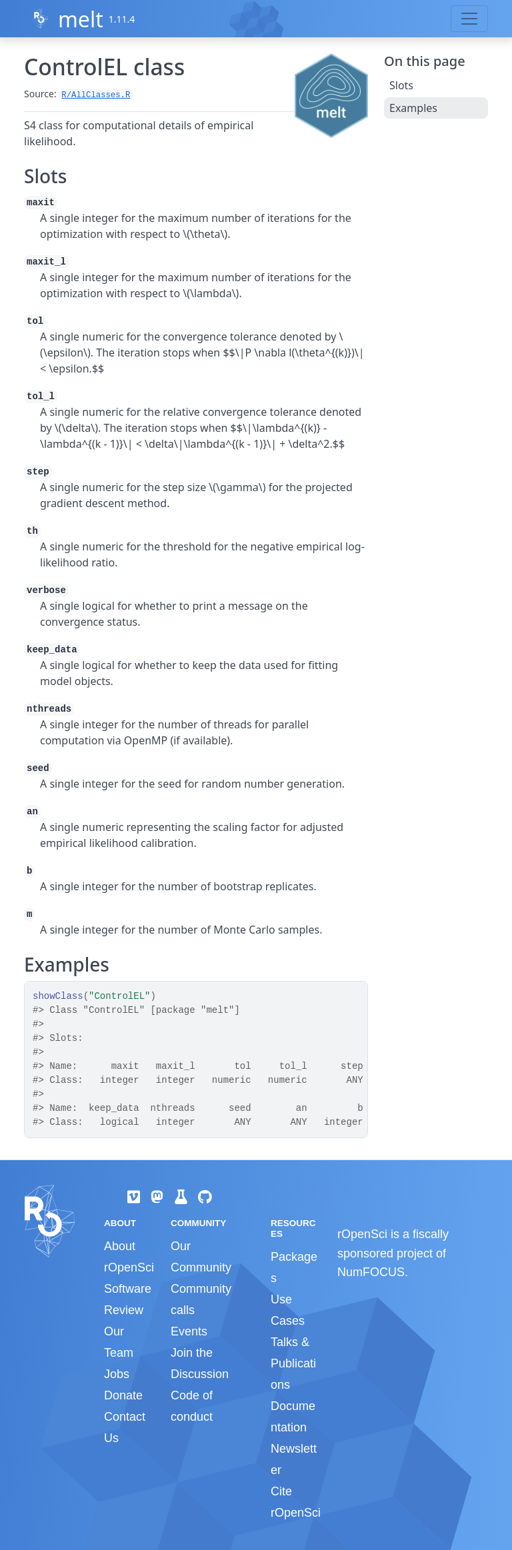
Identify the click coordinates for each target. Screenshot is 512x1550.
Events (189, 1331)
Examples (413, 108)
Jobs (116, 1374)
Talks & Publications (293, 1363)
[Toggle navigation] (469, 18)
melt (80, 19)
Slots (401, 85)
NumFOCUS (371, 1272)
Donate (123, 1395)
